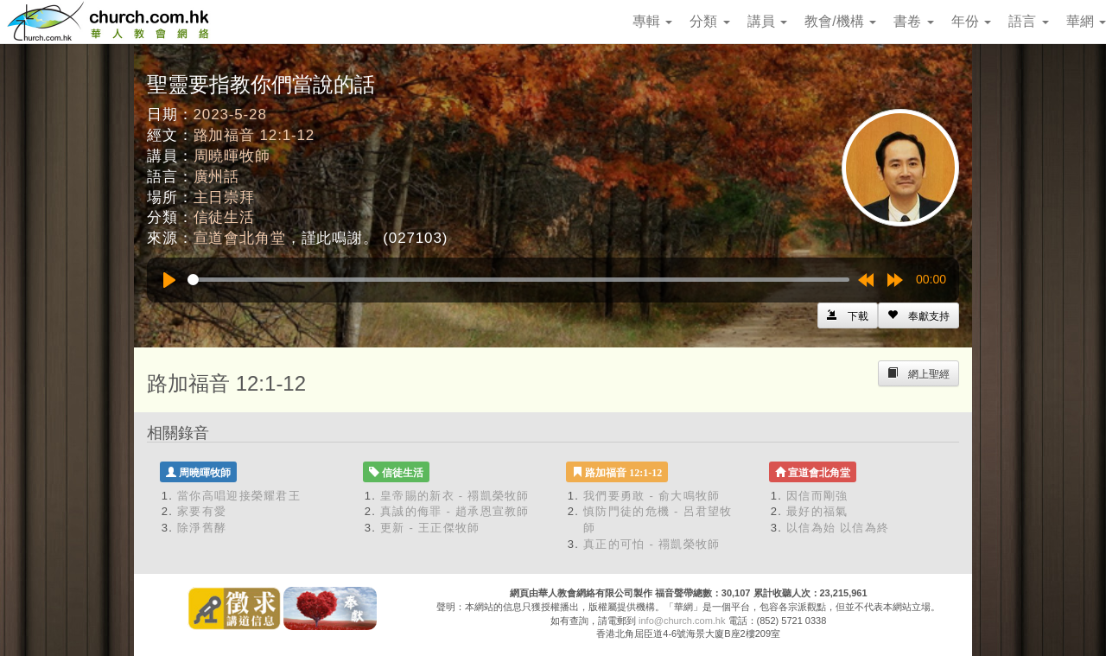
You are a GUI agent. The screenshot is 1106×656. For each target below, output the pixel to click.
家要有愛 (201, 511)
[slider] (518, 279)
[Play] (169, 280)
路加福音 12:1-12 (254, 135)
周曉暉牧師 (232, 156)
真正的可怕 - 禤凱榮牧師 (651, 544)
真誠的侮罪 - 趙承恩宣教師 (455, 511)
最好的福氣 (817, 511)
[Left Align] (918, 315)
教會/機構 (840, 21)
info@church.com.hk (682, 620)
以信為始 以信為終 (837, 527)
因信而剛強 (817, 495)
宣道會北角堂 (240, 238)
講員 (767, 21)
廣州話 (217, 177)
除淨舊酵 (201, 527)
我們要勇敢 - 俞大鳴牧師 (651, 495)
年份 (971, 21)
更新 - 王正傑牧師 (430, 527)
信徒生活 (224, 217)
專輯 (652, 21)
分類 (709, 21)
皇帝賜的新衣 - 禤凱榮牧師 (455, 495)
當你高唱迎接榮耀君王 (239, 495)
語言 (1028, 21)
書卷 (913, 21)
